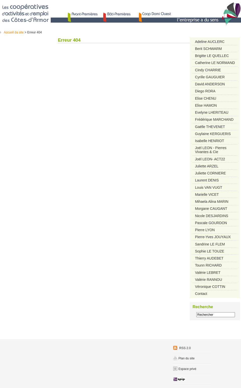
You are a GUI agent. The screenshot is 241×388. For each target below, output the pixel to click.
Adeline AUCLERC (209, 42)
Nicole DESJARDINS (211, 216)
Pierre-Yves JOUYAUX (213, 237)
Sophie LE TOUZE (209, 251)
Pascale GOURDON (211, 223)
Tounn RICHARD (208, 265)
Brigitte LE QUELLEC (212, 56)
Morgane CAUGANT (211, 209)
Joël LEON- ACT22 (210, 159)
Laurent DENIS (207, 180)
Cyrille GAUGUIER (210, 77)
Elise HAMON (206, 105)
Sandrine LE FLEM (210, 244)
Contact (201, 294)
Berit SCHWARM (208, 49)
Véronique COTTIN (210, 287)
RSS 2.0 (182, 348)
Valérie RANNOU (208, 280)
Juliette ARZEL (206, 166)
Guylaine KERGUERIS (213, 134)
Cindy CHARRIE (208, 70)
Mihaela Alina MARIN (211, 202)
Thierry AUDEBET (209, 258)
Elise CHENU (205, 98)
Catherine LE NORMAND (215, 63)
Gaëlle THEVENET (210, 127)
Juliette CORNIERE (210, 173)
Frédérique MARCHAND (214, 119)
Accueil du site (14, 32)
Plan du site (184, 358)
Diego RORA (205, 91)
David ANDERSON (210, 84)
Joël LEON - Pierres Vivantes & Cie (210, 150)
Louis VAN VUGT (208, 187)
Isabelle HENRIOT (209, 141)
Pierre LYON (205, 230)
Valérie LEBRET (207, 273)
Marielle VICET (207, 194)
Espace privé (184, 369)
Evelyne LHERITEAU (211, 112)
